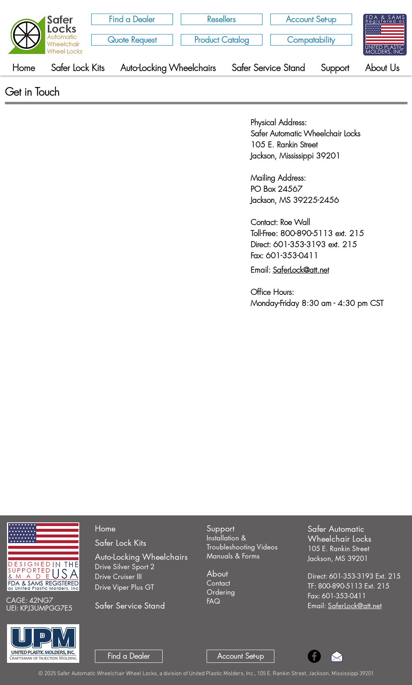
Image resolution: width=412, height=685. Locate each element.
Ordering (221, 592)
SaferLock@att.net (301, 269)
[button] (382, 68)
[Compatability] (311, 40)
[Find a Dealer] (132, 19)
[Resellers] (221, 19)
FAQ (213, 601)
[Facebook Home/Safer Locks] (314, 656)
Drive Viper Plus (119, 587)
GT (148, 587)
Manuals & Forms (233, 556)
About (217, 573)
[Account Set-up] (311, 19)
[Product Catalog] (221, 40)
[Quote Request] (132, 40)
